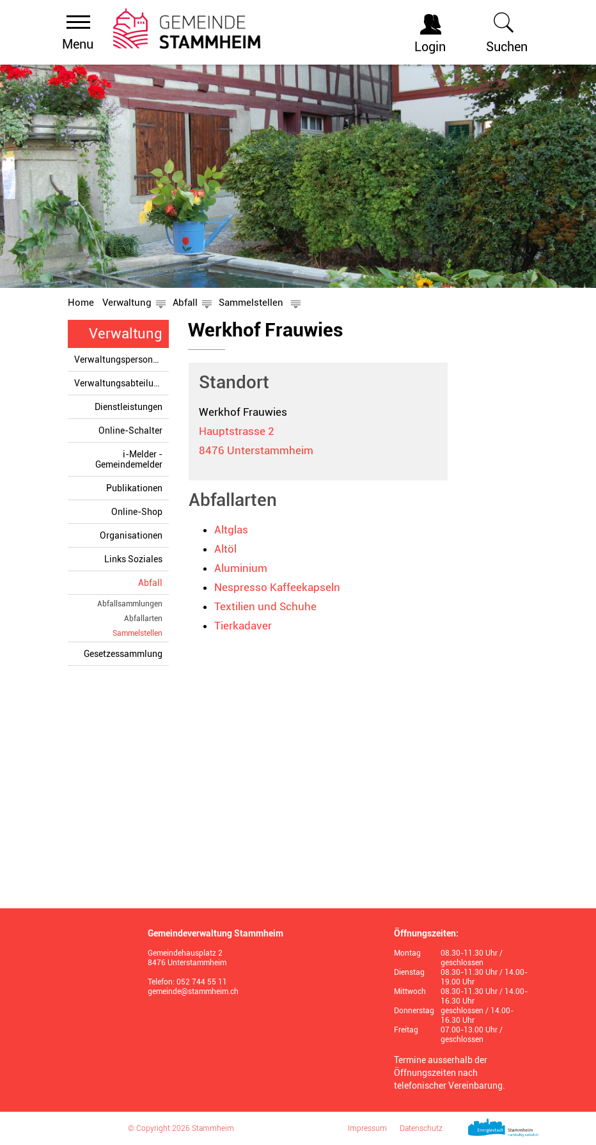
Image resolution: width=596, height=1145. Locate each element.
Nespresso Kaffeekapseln (277, 587)
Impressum (367, 1128)
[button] (127, 302)
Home (81, 302)
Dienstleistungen (128, 407)
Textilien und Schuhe (265, 606)
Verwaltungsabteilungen (121, 383)
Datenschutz (421, 1128)
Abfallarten (143, 618)
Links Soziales (133, 559)
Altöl (225, 548)
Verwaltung (125, 334)
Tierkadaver (243, 625)
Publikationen (134, 488)
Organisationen (131, 535)
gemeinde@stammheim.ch (193, 991)
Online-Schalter (130, 430)
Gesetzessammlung (123, 654)
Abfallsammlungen (129, 603)
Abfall (150, 583)
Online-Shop (136, 512)
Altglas (231, 529)
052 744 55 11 (201, 981)
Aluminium (240, 568)
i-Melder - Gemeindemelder (128, 459)
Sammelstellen (137, 633)
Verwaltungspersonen (118, 359)
